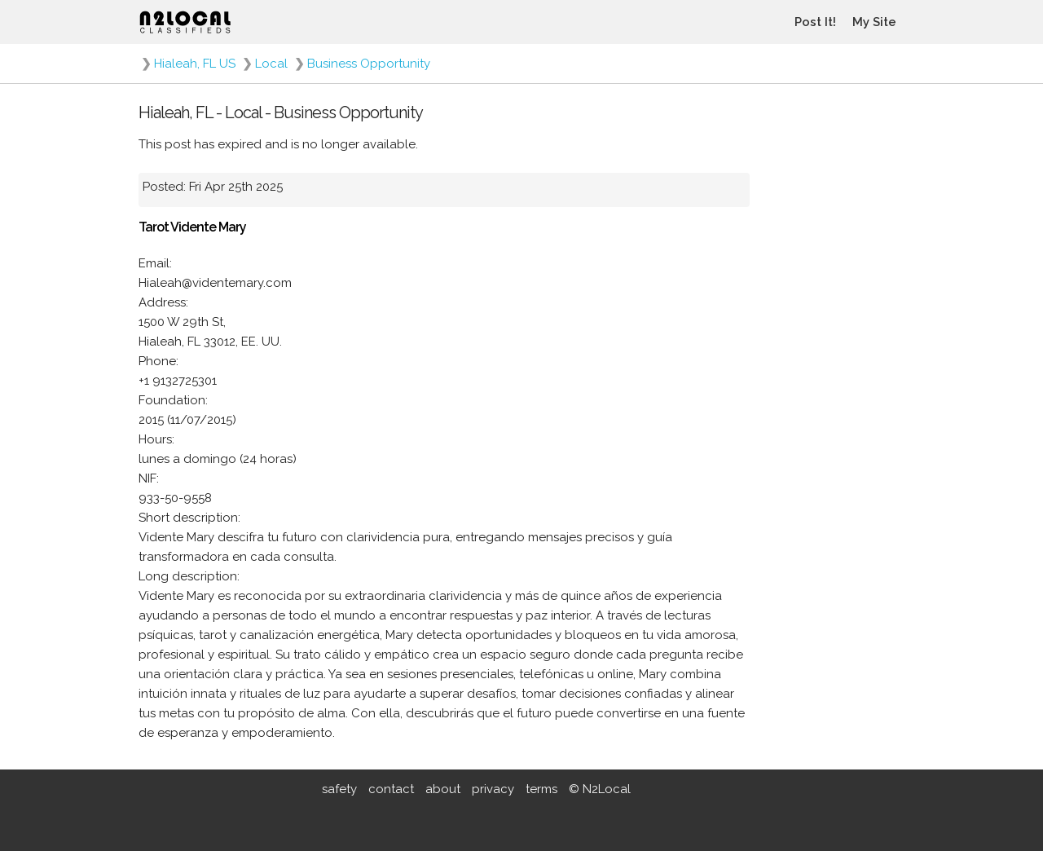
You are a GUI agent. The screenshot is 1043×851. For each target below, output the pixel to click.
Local (271, 63)
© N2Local (600, 789)
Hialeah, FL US (194, 63)
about (442, 789)
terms (541, 789)
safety (339, 789)
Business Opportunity (368, 63)
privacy (493, 789)
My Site (874, 22)
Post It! (815, 22)
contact (391, 789)
